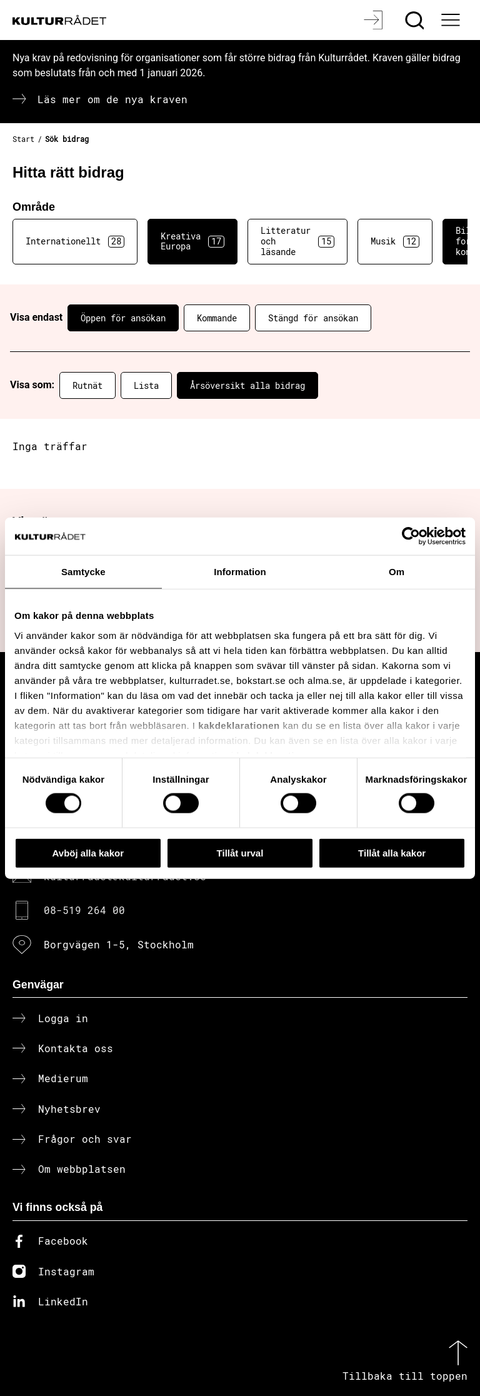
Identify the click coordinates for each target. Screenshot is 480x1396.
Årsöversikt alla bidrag (247, 385)
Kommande (217, 318)
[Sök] (416, 20)
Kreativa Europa (192, 241)
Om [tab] (396, 571)
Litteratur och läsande (297, 241)
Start (23, 139)
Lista (146, 385)
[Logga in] (374, 20)
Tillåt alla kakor (392, 852)
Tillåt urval (240, 852)
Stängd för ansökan (313, 318)
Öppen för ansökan (123, 318)
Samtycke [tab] (83, 571)
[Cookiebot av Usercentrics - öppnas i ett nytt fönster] (411, 535)
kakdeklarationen (239, 725)
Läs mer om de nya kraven (113, 99)
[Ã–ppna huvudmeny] (451, 20)
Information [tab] (240, 571)
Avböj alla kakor (88, 852)
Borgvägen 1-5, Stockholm (119, 944)
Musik (395, 241)
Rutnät (87, 385)
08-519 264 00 (84, 909)
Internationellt (75, 241)
